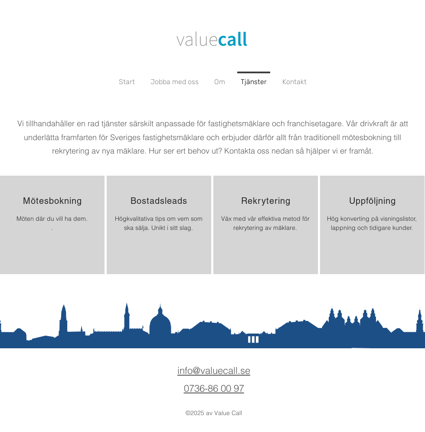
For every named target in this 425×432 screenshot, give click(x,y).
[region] (52, 225)
